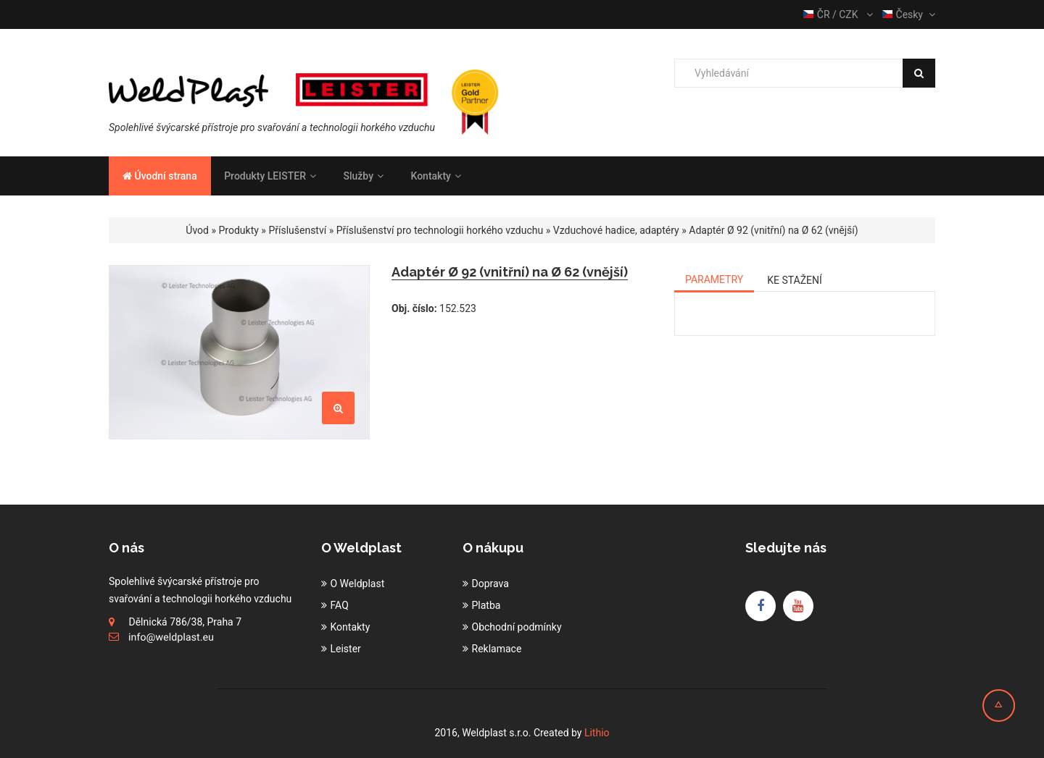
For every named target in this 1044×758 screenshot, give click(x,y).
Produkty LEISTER (270, 176)
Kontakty (435, 176)
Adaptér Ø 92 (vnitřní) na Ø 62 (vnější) (773, 230)
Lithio (597, 732)
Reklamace (497, 648)
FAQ (340, 605)
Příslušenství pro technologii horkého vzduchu (440, 230)
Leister (346, 648)
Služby (363, 176)
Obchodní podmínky (517, 627)
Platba (486, 605)
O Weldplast (358, 583)
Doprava (490, 583)
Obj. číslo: (414, 308)
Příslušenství (297, 230)
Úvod (197, 230)
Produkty (239, 230)
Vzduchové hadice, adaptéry (616, 230)
